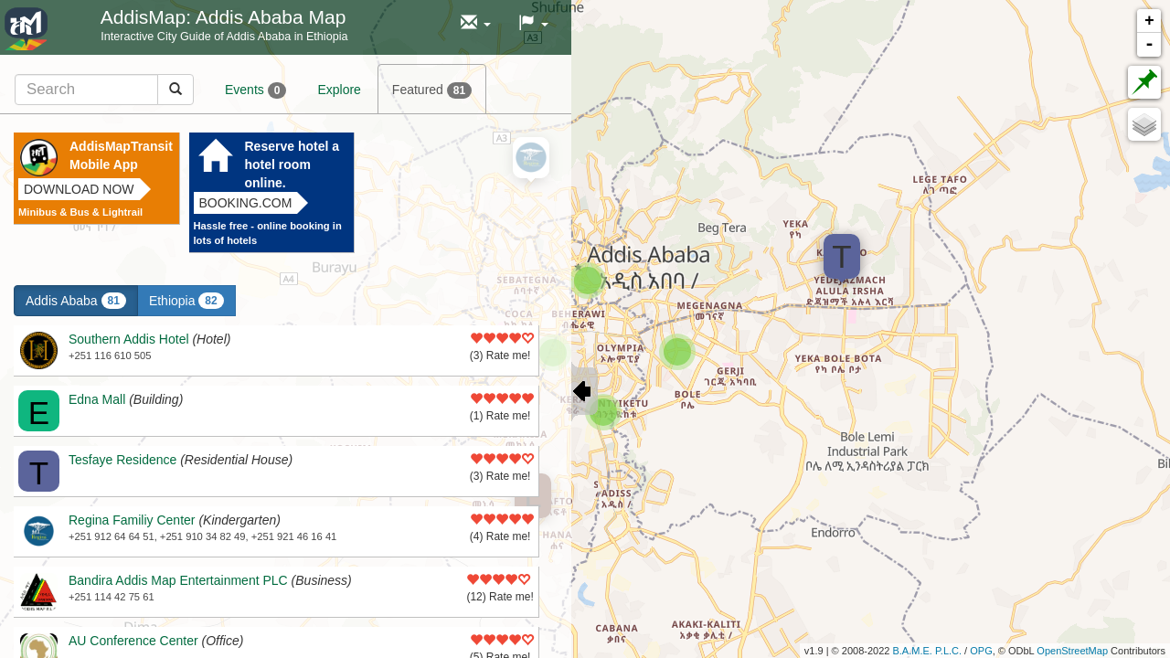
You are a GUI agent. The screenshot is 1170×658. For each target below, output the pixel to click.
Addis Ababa (76, 300)
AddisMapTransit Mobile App (121, 155)
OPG (981, 650)
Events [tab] (255, 90)
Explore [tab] (338, 89)
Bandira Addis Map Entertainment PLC (178, 580)
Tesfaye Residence (122, 459)
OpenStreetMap (1072, 650)
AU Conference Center (133, 640)
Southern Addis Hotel (129, 339)
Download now (79, 189)
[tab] (104, 89)
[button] (476, 23)
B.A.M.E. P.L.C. (927, 650)
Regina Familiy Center (132, 520)
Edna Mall (97, 399)
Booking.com (245, 203)
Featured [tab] (432, 90)
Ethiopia (186, 300)
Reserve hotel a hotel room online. (292, 164)
